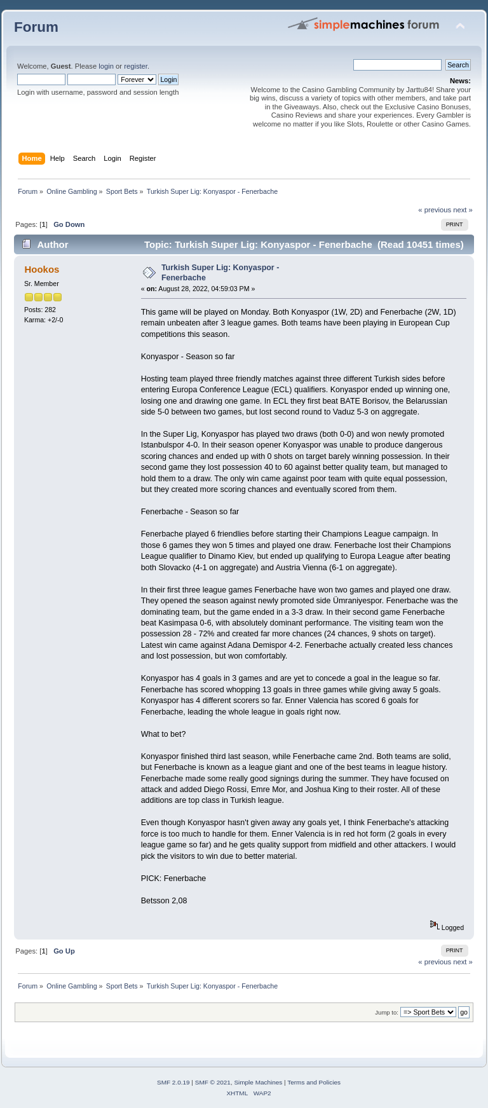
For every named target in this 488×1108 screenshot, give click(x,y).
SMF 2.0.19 (173, 1082)
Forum (36, 27)
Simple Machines (258, 1082)
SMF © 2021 (213, 1082)
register (135, 66)
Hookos (41, 269)
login (106, 66)
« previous (434, 210)
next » (463, 210)
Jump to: (386, 1012)
